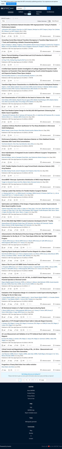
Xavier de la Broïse (6, 157)
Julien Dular (31, 354)
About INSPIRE (31, 390)
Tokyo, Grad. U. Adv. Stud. (34, 208)
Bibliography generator (31, 421)
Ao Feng (4, 60)
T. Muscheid (5, 115)
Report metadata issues (31, 412)
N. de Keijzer (29, 193)
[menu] (56, 8)
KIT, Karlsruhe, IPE (13, 115)
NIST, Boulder (34, 88)
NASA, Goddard (15, 87)
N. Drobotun (44, 193)
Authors (21, 12)
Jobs (29, 12)
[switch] (49, 21)
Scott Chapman (30, 171)
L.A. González (51, 297)
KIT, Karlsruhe (13, 223)
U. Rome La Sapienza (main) (25, 253)
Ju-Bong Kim (5, 29)
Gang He (19, 60)
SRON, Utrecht (33, 87)
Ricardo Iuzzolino (29, 130)
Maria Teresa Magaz (21, 101)
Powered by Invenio (5, 446)
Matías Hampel (5, 130)
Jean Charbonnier (33, 157)
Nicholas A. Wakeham (42, 87)
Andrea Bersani (51, 253)
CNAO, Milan (9, 312)
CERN (14, 255)
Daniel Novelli (5, 253)
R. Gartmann (21, 115)
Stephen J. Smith (6, 87)
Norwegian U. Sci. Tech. (52, 354)
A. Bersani (16, 240)
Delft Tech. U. (12, 193)
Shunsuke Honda (35, 182)
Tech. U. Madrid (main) (23, 297)
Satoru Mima (31, 144)
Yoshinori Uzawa (6, 208)
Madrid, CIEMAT (11, 297)
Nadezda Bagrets (19, 225)
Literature (10, 12)
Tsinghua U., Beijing (11, 44)
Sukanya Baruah (6, 223)
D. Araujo (17, 323)
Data (25, 14)
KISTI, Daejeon (12, 29)
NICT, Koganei (34, 210)
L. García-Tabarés (33, 297)
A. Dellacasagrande (22, 268)
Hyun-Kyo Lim (20, 29)
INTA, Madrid (12, 100)
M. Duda (48, 323)
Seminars (39, 12)
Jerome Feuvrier (26, 284)
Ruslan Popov (21, 223)
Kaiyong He (35, 46)
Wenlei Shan (45, 208)
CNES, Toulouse (16, 88)
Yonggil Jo (4, 182)
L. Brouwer (19, 255)
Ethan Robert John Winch (8, 367)
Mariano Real (37, 130)
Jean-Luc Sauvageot (16, 157)
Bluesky (31, 433)
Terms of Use (31, 398)
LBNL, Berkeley (26, 255)
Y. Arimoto (22, 299)
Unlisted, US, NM (10, 225)
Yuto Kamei (4, 144)
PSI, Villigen (11, 323)
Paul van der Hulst (24, 87)
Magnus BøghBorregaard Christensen (11, 282)
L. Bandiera (15, 117)
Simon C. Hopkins (18, 354)
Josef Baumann (6, 354)
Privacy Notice (31, 396)
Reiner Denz (14, 284)
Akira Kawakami (26, 210)
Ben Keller (4, 171)
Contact (31, 438)
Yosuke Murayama (43, 210)
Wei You (24, 60)
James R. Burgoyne (20, 171)
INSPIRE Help (31, 410)
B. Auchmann (30, 323)
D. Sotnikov (4, 323)
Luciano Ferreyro (14, 130)
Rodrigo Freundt (11, 171)
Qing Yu (4, 44)
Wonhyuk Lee (36, 29)
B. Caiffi (42, 240)
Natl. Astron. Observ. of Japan (18, 208)
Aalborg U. (29, 282)
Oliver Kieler (22, 130)
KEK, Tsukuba (29, 299)
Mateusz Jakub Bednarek (39, 282)
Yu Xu (7, 46)
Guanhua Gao (49, 44)
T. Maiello (4, 240)
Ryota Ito (10, 144)
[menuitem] (58, 8)
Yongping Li (20, 44)
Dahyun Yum (51, 29)
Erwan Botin (25, 157)
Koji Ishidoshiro (23, 144)
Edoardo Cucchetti (6, 88)
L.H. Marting (5, 193)
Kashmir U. (14, 75)
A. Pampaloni (5, 266)
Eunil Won (20, 182)
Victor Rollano (5, 100)
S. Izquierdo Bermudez (38, 266)
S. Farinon (41, 310)
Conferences (50, 12)
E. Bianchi (29, 240)
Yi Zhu (7, 60)
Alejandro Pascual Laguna (23, 100)
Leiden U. (22, 195)
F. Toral (8, 299)
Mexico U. (9, 117)
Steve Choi (37, 171)
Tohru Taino (16, 144)
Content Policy (31, 393)
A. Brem (52, 338)
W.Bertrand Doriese (25, 88)
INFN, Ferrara (22, 117)
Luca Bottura (9, 255)
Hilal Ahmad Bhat (6, 75)
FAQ (31, 407)
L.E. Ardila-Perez (39, 115)
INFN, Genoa (10, 240)
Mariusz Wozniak (6, 355)
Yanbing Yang (13, 60)
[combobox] (35, 8)
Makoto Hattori (27, 182)
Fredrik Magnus (42, 354)
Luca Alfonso (36, 253)
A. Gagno (15, 312)
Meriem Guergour (42, 157)
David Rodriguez (42, 100)
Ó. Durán (4, 297)
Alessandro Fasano (12, 182)
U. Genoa (22, 242)
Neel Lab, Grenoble (10, 101)
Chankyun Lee (7, 31)
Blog (31, 430)
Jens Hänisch (37, 223)
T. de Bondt (16, 195)
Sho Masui (9, 212)
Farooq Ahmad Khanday (24, 75)
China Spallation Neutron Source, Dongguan (34, 44)
